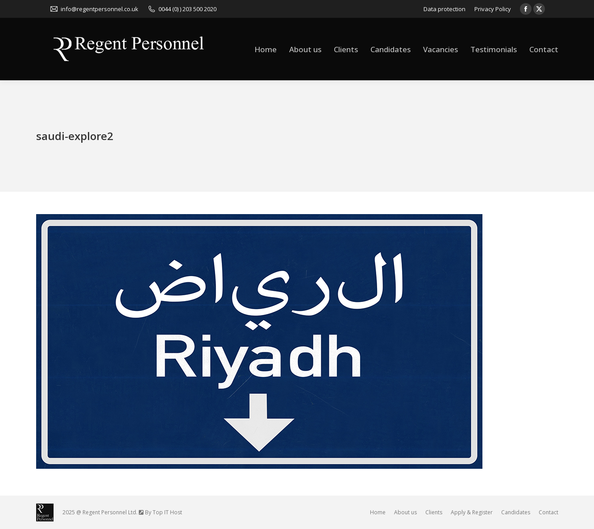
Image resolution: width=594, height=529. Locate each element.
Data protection (444, 9)
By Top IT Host (163, 512)
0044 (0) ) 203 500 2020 (181, 9)
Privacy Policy (492, 9)
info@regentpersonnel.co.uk (94, 9)
